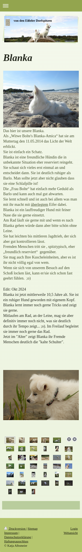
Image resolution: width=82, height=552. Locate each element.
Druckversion (15, 528)
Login (74, 528)
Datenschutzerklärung (17, 537)
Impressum (11, 533)
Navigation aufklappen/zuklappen (41, 5)
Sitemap (32, 528)
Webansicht (71, 533)
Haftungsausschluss (16, 541)
